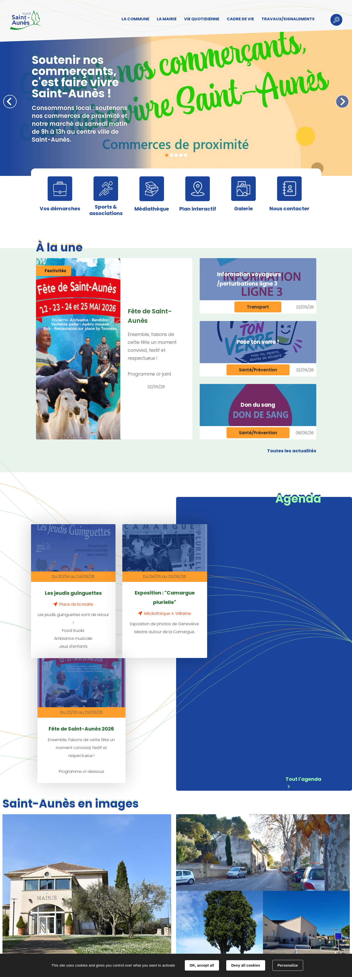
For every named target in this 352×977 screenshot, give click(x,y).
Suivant (342, 102)
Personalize (288, 965)
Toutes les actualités (291, 451)
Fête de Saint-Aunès (150, 316)
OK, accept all (202, 965)
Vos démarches (60, 208)
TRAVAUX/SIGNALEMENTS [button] (287, 19)
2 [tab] (171, 155)
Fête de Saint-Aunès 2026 (234, 592)
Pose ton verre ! (258, 342)
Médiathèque (151, 209)
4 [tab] (180, 155)
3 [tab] (176, 155)
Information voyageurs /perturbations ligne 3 (249, 279)
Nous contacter (289, 208)
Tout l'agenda (303, 648)
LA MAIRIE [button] (166, 19)
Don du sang (258, 405)
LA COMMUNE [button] (135, 19)
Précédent (10, 102)
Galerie (243, 208)
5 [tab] (185, 155)
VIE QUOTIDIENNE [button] (201, 19)
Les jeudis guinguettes (68, 587)
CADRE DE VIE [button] (240, 19)
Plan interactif (197, 209)
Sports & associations (106, 210)
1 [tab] (166, 155)
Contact (104, 949)
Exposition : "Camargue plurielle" (151, 592)
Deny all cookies (245, 965)
